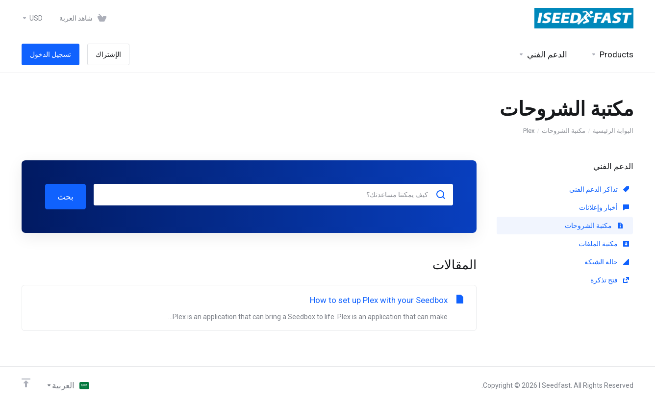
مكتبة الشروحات (563, 130)
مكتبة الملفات (604, 244)
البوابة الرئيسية (613, 130)
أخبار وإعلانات (604, 207)
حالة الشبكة (606, 262)
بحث (65, 197)
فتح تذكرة (609, 280)
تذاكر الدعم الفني (599, 189)
